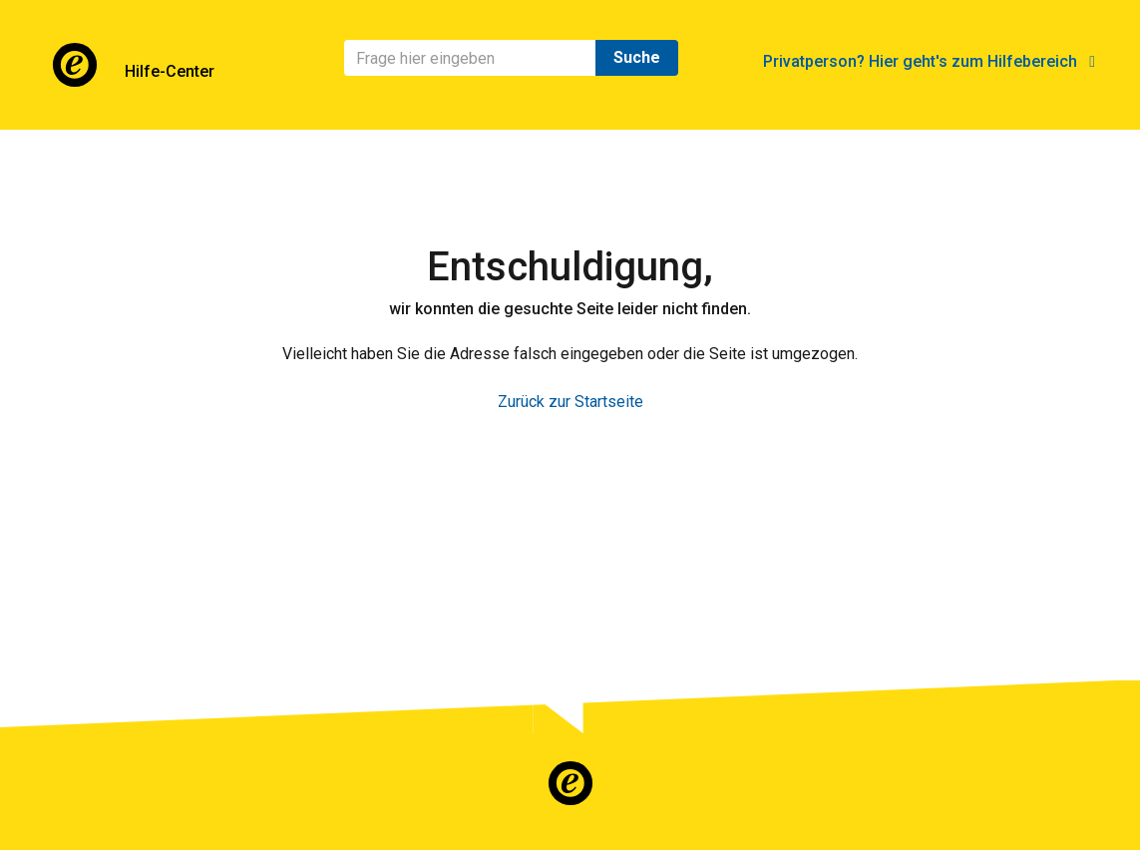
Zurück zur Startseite (570, 401)
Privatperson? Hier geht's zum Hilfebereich (929, 61)
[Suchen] (470, 58)
